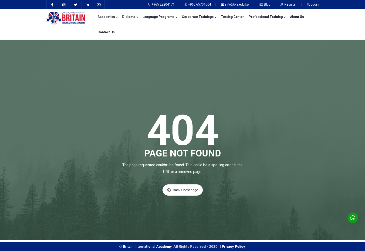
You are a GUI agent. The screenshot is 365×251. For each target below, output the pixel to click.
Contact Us (106, 32)
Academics (108, 17)
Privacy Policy (234, 246)
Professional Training (267, 17)
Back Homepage (182, 190)
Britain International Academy (147, 246)
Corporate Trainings (199, 17)
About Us (297, 17)
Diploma (130, 17)
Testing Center (232, 17)
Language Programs (159, 17)
